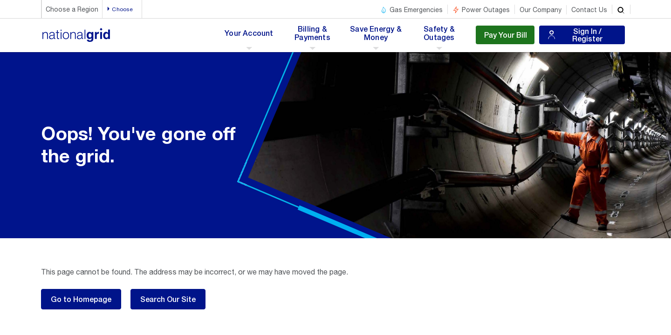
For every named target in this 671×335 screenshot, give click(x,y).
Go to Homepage (81, 299)
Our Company (540, 9)
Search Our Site (168, 299)
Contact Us (589, 9)
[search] (621, 9)
